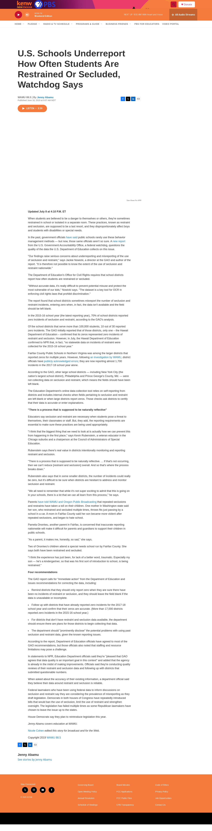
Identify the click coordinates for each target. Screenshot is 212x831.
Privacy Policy (161, 798)
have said (71, 243)
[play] (18, 21)
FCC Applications (124, 798)
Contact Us (160, 811)
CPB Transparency (125, 811)
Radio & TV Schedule (56, 30)
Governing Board (85, 792)
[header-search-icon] (175, 8)
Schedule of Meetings (88, 811)
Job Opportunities (163, 805)
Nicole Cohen (36, 737)
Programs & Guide (87, 30)
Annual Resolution (86, 805)
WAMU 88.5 (54, 744)
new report (119, 247)
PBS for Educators (146, 30)
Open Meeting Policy (87, 798)
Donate (189, 7)
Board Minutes (123, 792)
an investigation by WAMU (105, 363)
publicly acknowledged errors (61, 367)
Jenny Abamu (45, 104)
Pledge (32, 30)
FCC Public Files (124, 805)
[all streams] (183, 21)
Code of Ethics (162, 792)
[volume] (27, 21)
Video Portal (170, 30)
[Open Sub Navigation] (24, 30)
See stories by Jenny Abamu (35, 766)
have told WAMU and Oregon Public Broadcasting (67, 508)
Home (18, 30)
